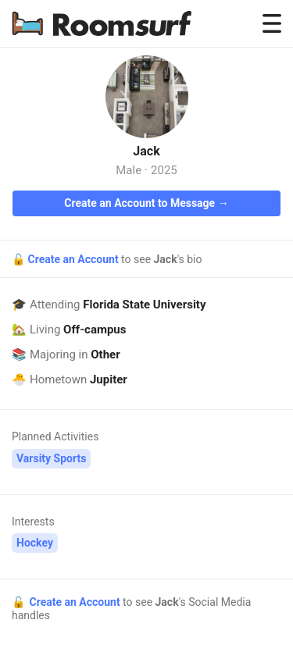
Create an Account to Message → (146, 203)
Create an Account (74, 259)
